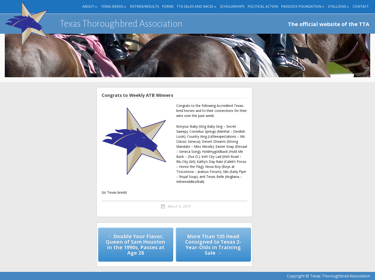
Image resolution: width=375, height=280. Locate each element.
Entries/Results (144, 6)
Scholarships (232, 6)
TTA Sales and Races (194, 6)
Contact (361, 6)
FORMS (168, 6)
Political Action (263, 6)
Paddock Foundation (301, 6)
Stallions (337, 6)
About (88, 6)
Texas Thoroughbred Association (121, 24)
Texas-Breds (112, 6)
